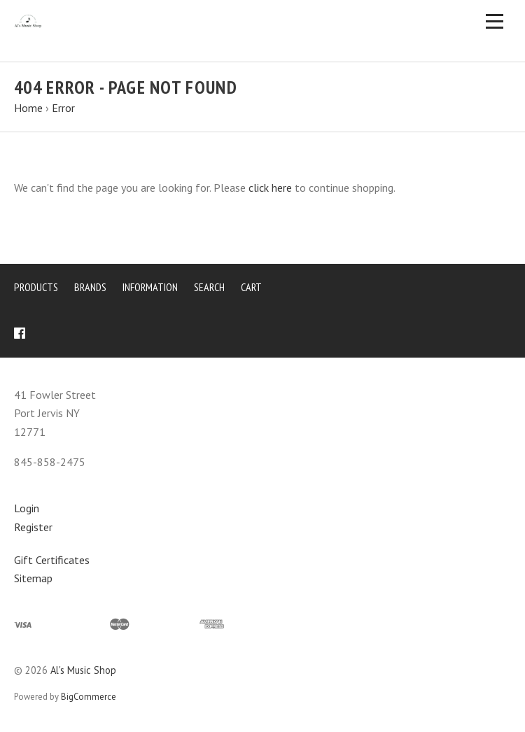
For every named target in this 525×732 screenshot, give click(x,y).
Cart (251, 287)
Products (36, 287)
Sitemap (33, 578)
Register (33, 527)
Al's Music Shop (83, 670)
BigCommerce (88, 697)
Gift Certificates (52, 560)
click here (270, 188)
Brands (90, 287)
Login (26, 508)
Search (209, 287)
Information (150, 287)
